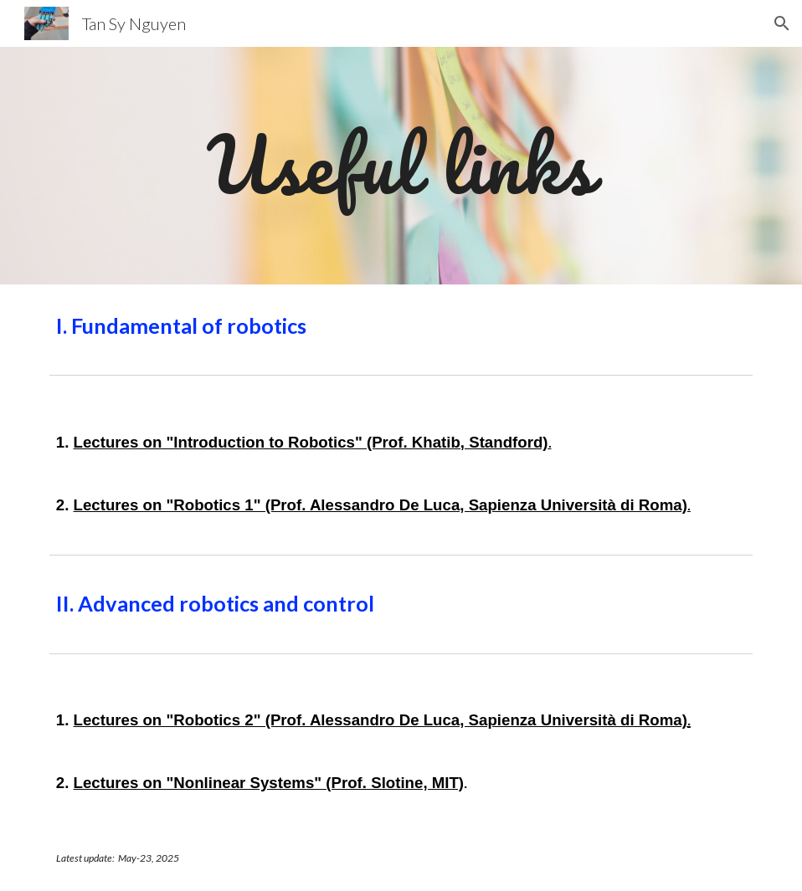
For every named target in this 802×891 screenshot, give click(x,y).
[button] (782, 23)
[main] (401, 165)
